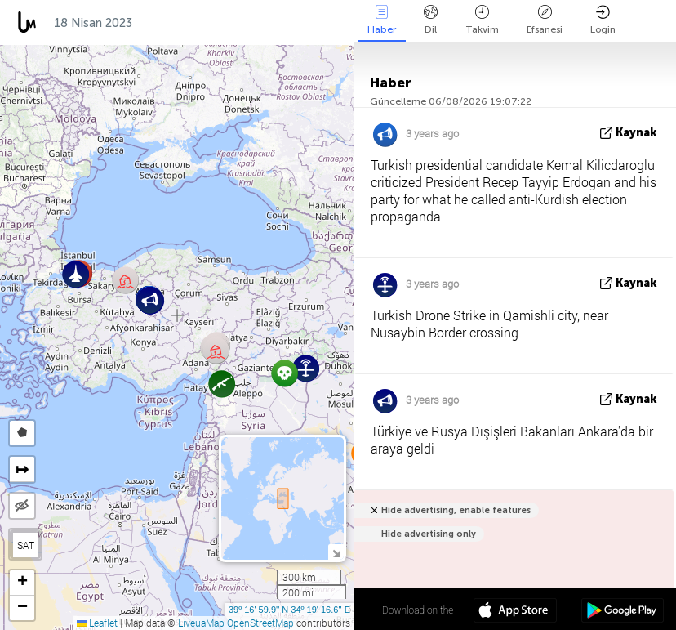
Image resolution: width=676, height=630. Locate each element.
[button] (125, 280)
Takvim (482, 20)
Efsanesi (545, 20)
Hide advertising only (428, 534)
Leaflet (97, 622)
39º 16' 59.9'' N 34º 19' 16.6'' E (289, 609)
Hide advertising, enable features (456, 510)
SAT (25, 545)
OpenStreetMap (260, 622)
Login (603, 20)
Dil (431, 20)
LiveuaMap (201, 622)
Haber (381, 20)
